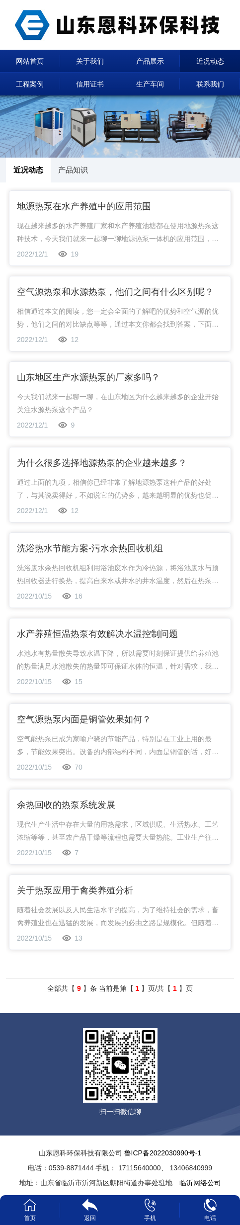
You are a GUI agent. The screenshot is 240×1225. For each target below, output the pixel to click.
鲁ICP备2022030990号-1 (163, 1153)
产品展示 (150, 61)
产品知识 (73, 170)
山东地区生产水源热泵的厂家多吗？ (88, 377)
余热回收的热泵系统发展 (66, 805)
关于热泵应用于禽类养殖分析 (75, 890)
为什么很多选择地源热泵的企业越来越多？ (102, 463)
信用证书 (90, 84)
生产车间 (150, 84)
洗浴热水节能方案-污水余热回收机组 (90, 548)
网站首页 (30, 61)
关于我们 (90, 61)
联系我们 (210, 84)
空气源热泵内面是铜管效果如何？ (84, 719)
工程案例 (30, 84)
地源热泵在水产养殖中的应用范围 (84, 206)
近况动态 (210, 61)
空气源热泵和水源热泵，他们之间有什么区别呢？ (115, 292)
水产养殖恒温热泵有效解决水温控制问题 (97, 634)
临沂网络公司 (200, 1183)
